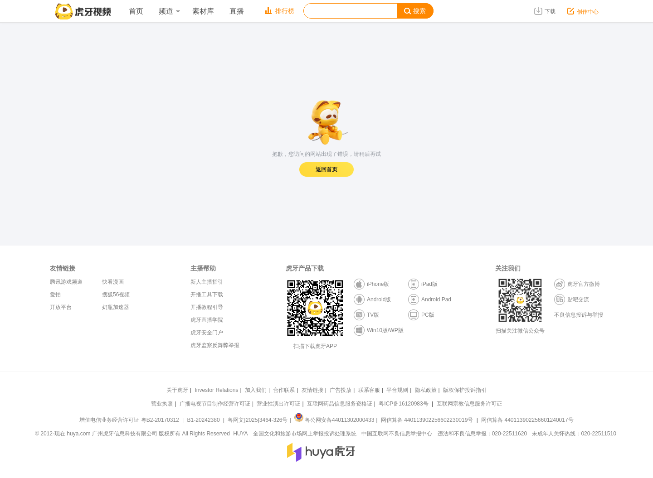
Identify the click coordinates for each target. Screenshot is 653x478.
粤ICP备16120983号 (403, 404)
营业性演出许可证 (278, 404)
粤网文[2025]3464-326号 (258, 420)
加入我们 (256, 390)
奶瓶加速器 (115, 307)
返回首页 (326, 169)
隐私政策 (426, 390)
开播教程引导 (206, 307)
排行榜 (279, 10)
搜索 (415, 11)
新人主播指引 (206, 282)
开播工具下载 (206, 294)
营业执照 (162, 404)
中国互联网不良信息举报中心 (396, 433)
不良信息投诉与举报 (578, 315)
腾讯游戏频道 (66, 282)
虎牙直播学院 (206, 320)
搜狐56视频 (116, 294)
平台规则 (397, 390)
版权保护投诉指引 (465, 390)
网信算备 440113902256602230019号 (427, 420)
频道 (169, 11)
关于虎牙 (177, 390)
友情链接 (312, 390)
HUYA (240, 433)
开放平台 (61, 307)
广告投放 (340, 390)
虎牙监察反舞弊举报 (214, 345)
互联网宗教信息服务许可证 (469, 404)
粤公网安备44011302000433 (334, 420)
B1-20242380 (204, 420)
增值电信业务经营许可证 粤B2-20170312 (129, 420)
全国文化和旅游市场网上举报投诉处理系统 (304, 433)
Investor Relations (216, 390)
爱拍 (55, 294)
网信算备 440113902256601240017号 (527, 420)
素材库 (203, 11)
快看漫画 (113, 282)
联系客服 (369, 390)
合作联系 (284, 390)
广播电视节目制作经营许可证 (215, 404)
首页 (136, 11)
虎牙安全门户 (206, 332)
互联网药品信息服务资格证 (339, 404)
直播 (236, 11)
